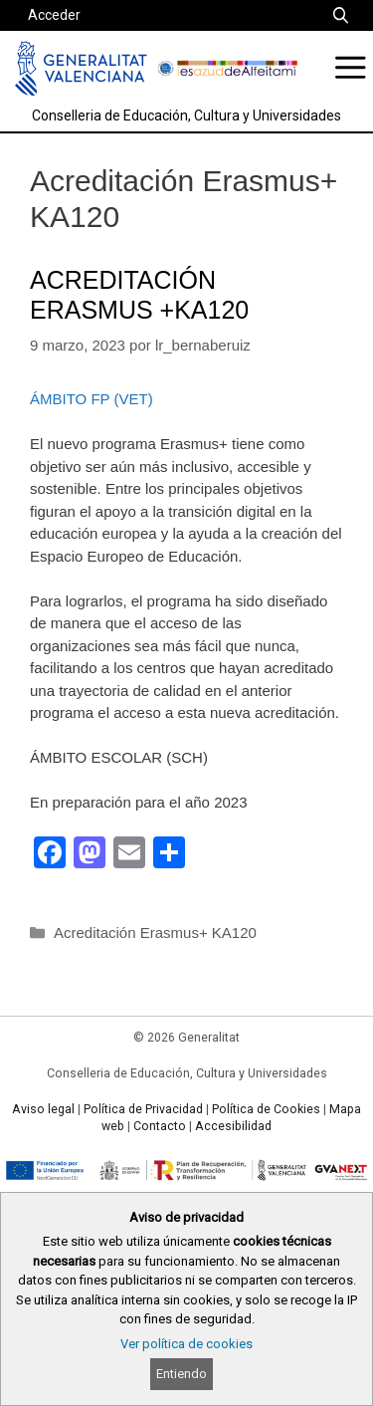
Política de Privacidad (143, 1109)
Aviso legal (43, 1109)
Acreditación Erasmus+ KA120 (155, 932)
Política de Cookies (266, 1109)
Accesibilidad (233, 1126)
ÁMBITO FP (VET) (91, 398)
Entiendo (181, 1373)
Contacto (159, 1126)
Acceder (54, 15)
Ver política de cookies (186, 1343)
